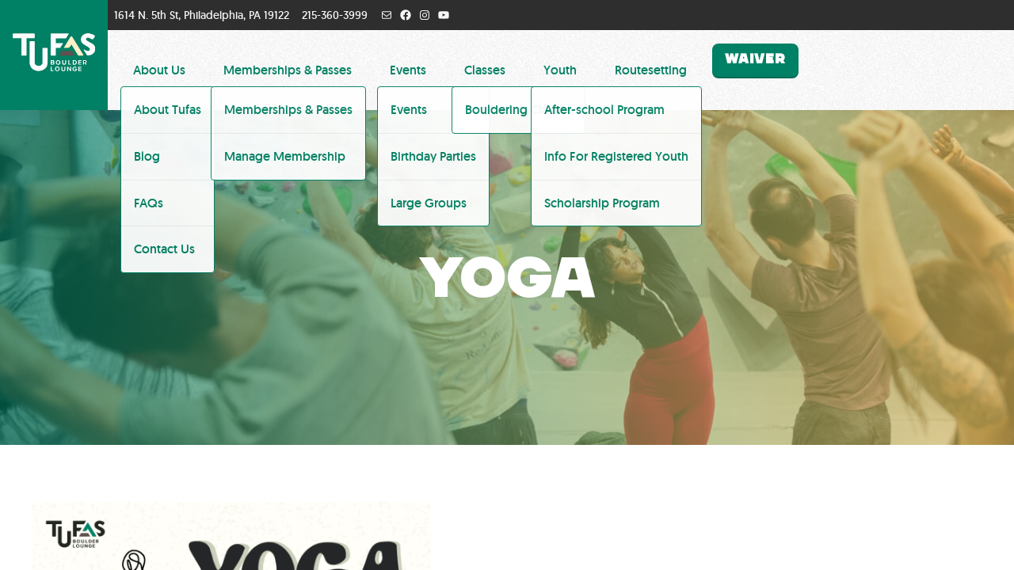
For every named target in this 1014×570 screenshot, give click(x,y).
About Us (159, 70)
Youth (560, 70)
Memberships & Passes (287, 70)
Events (408, 70)
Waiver (755, 59)
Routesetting (651, 70)
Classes (484, 70)
